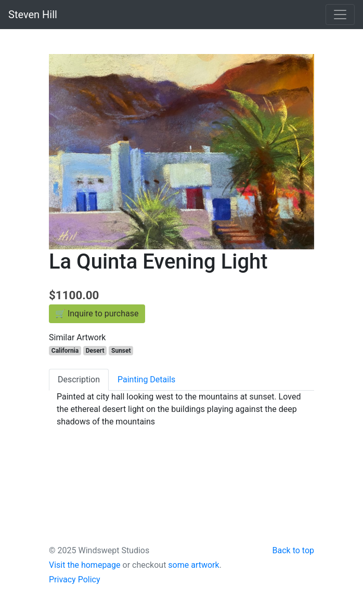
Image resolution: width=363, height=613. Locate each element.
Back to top (293, 550)
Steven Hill (32, 14)
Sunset (121, 350)
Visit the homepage (85, 565)
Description (79, 379)
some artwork (193, 565)
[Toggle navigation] (340, 14)
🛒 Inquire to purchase (97, 313)
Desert (95, 350)
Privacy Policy (74, 579)
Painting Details (146, 379)
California (65, 350)
